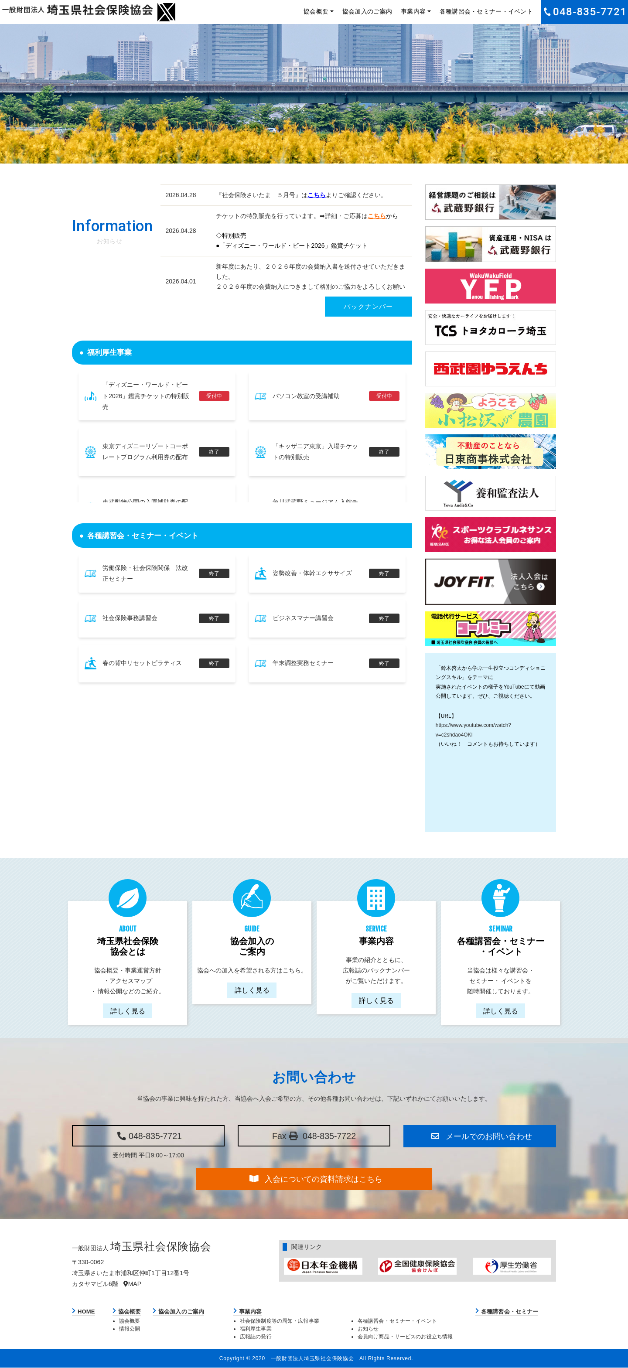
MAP (132, 1284)
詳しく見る (127, 1010)
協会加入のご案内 (367, 11)
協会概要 (316, 11)
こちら (316, 195)
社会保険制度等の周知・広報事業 (279, 1321)
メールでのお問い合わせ (481, 1136)
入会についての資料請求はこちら (315, 1179)
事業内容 (413, 11)
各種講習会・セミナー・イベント (486, 11)
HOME (86, 1312)
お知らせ (368, 1329)
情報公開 (129, 1329)
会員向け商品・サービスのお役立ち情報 (405, 1337)
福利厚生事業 (256, 1329)
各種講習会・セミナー (509, 1312)
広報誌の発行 (256, 1337)
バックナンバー (368, 306)
